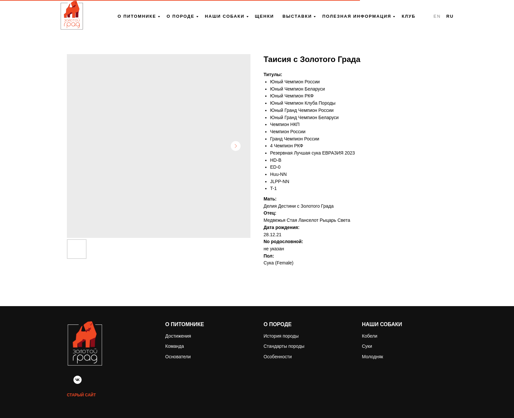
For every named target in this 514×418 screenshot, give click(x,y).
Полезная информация (356, 16)
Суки (367, 346)
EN (437, 16)
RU (450, 16)
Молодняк (372, 356)
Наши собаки (225, 16)
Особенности (278, 356)
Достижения (178, 336)
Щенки (264, 16)
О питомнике (137, 16)
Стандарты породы (284, 346)
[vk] (77, 382)
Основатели (178, 356)
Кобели (369, 336)
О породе (180, 16)
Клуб (408, 16)
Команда (174, 346)
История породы (281, 336)
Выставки (297, 16)
